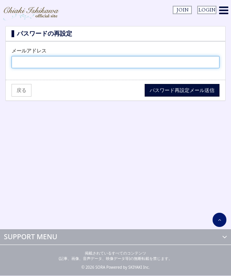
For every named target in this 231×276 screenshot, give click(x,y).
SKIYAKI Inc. (139, 267)
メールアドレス (29, 50)
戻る (21, 90)
